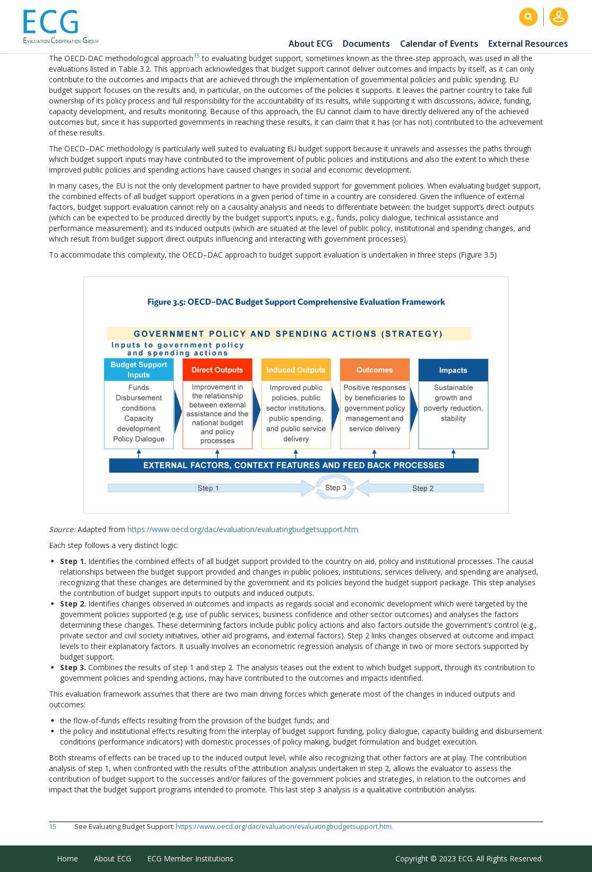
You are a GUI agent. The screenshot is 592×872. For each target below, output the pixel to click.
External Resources (528, 43)
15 (196, 55)
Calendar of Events (439, 43)
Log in (558, 16)
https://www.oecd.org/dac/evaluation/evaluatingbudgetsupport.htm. (244, 529)
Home (67, 858)
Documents (366, 43)
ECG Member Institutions (190, 858)
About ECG (311, 43)
